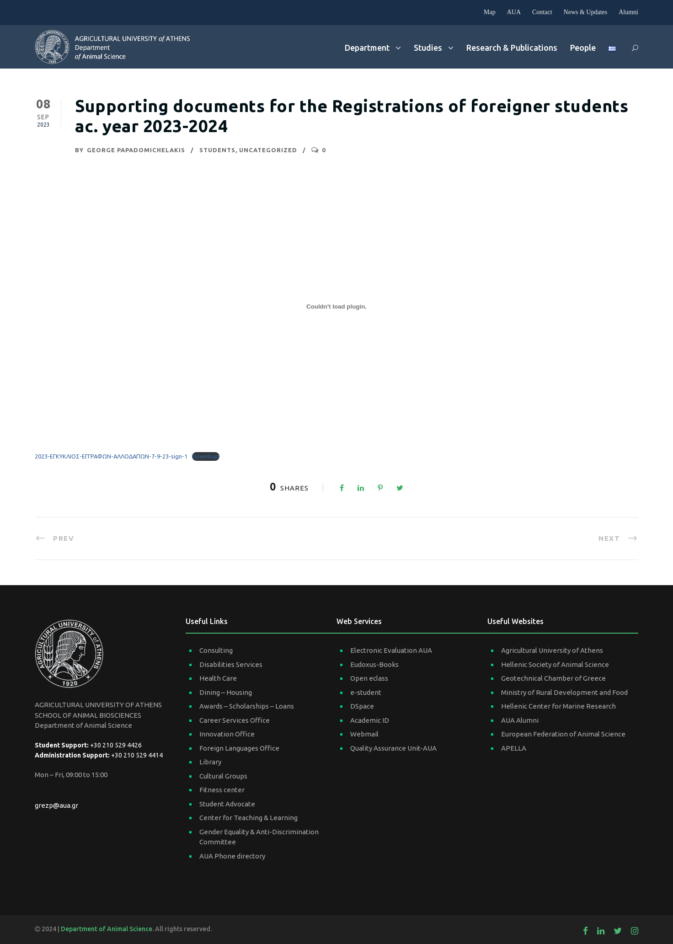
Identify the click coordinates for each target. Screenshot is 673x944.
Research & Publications (511, 47)
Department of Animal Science (106, 929)
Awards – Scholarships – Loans (246, 706)
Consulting (216, 650)
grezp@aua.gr (56, 805)
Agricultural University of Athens (552, 650)
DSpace (362, 706)
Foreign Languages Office (239, 748)
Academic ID (369, 720)
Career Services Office (234, 720)
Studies (428, 47)
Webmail (364, 734)
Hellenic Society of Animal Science (555, 664)
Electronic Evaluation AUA (391, 650)
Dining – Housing (225, 692)
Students (217, 150)
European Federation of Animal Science (563, 734)
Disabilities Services (230, 664)
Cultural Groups (223, 776)
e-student (365, 692)
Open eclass (369, 678)
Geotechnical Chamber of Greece (553, 678)
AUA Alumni (520, 720)
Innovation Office (227, 734)
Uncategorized (268, 150)
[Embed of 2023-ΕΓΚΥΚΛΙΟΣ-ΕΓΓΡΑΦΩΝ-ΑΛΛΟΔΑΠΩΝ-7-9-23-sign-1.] (336, 307)
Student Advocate (227, 804)
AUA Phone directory (232, 856)
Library (210, 762)
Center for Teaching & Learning (248, 817)
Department (367, 47)
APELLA (513, 748)
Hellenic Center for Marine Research (558, 706)
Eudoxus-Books (374, 664)
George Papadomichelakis (136, 150)
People (583, 47)
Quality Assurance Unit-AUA (393, 748)
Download (205, 456)
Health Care (218, 678)
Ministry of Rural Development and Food (564, 692)
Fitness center (222, 790)
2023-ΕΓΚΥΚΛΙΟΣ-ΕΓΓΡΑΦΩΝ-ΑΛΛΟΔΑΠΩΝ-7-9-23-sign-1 (111, 456)
